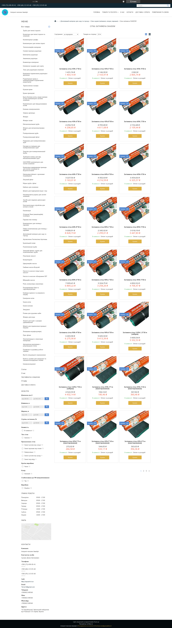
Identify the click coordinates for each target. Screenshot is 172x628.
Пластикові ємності (29, 256)
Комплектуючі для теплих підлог (34, 43)
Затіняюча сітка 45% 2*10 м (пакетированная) (135, 387)
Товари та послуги (109, 12)
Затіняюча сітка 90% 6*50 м (102, 332)
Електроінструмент (29, 364)
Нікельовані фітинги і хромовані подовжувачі (34, 175)
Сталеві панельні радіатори (32, 51)
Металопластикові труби (31, 124)
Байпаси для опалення (30, 187)
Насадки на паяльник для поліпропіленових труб (31, 147)
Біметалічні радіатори (30, 55)
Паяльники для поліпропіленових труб (34, 141)
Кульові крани (27, 89)
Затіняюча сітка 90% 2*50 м (102, 280)
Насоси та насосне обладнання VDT (35, 276)
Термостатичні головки (30, 86)
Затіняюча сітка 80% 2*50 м (102, 227)
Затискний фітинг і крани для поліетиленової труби (32, 251)
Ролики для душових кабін (32, 313)
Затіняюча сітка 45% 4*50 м (135, 69)
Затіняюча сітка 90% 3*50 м (135, 280)
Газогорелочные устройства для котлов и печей (34, 206)
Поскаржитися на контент (86, 626)
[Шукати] (167, 5)
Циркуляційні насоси (30, 263)
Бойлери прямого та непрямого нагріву (34, 293)
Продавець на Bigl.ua (86, 624)
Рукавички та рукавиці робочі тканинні (33, 350)
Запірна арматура (29, 113)
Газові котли (27, 302)
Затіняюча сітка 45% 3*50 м (102, 69)
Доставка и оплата (28, 385)
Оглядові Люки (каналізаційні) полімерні (33, 215)
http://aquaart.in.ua (27, 582)
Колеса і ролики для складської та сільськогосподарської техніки (34, 359)
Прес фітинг (27, 335)
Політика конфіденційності (103, 626)
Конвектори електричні (31, 62)
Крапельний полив (29, 243)
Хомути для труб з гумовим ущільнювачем (32, 321)
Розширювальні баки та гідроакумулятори (31, 288)
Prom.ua (96, 622)
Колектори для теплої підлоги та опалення (34, 35)
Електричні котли (28, 298)
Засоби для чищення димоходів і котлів (34, 200)
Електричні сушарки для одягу (33, 66)
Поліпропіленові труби (30, 133)
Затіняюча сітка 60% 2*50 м (135, 121)
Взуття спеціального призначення (34, 355)
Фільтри (25, 117)
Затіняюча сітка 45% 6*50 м (70, 121)
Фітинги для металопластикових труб (33, 129)
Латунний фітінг (28, 180)
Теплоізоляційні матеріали (32, 47)
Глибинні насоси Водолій (31, 267)
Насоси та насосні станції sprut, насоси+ (33, 272)
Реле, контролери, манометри (33, 284)
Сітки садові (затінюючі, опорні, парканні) (104, 21)
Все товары (25, 27)
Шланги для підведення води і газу (35, 191)
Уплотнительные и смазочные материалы (33, 340)
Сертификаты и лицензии (30, 377)
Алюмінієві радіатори (30, 58)
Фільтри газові (27, 120)
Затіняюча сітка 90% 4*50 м (70, 332)
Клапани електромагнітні (31, 109)
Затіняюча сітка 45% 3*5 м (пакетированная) (70, 442)
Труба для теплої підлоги (31, 31)
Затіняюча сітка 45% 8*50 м (102, 121)
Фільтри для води (29, 317)
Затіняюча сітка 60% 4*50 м (102, 174)
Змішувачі (26, 310)
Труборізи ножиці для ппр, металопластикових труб (32, 157)
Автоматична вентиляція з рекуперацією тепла (31, 345)
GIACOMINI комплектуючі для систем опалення (33, 163)
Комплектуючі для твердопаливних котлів (35, 104)
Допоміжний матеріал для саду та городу (34, 235)
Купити (70, 83)
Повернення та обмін (160, 12)
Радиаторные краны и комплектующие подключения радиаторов (33, 80)
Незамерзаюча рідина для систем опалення (34, 195)
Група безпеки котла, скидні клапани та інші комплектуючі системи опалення (35, 98)
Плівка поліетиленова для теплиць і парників (35, 229)
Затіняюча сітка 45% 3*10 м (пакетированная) (102, 442)
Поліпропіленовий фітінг (31, 137)
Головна (96, 12)
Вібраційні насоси (29, 280)
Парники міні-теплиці (30, 220)
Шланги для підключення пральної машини (34, 327)
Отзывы (24, 381)
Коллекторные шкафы (30, 40)
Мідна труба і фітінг (29, 183)
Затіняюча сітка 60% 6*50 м (135, 174)
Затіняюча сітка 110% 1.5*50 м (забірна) (135, 333)
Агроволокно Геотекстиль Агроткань (35, 239)
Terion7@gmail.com (28, 587)
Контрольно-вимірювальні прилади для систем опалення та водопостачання (35, 168)
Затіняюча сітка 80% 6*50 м (70, 280)
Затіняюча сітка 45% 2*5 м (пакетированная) (102, 387)
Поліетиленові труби (30, 247)
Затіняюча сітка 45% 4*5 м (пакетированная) (135, 442)
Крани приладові (28, 93)
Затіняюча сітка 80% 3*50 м (135, 227)
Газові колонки (28, 306)
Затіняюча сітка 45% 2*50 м (70, 69)
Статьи (23, 369)
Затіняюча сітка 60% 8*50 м (70, 227)
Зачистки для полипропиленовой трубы (34, 152)
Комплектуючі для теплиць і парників (32, 224)
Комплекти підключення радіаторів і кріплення (35, 74)
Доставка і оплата (142, 12)
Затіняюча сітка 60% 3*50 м (70, 174)
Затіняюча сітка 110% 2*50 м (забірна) (70, 387)
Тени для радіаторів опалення (33, 70)
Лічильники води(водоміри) (32, 331)
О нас (122, 12)
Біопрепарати (27, 260)
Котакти (130, 12)
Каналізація (27, 211)
